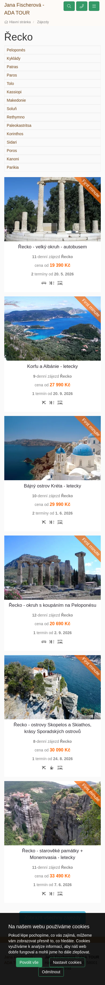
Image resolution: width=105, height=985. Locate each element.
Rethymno (16, 117)
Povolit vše (29, 962)
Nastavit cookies (67, 962)
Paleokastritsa (19, 125)
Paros (12, 75)
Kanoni (13, 159)
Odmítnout (51, 972)
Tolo (10, 83)
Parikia (13, 167)
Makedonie (16, 100)
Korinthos (15, 134)
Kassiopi (14, 92)
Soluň (12, 108)
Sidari (12, 142)
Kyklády (13, 58)
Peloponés (16, 50)
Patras (12, 67)
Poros (12, 150)
